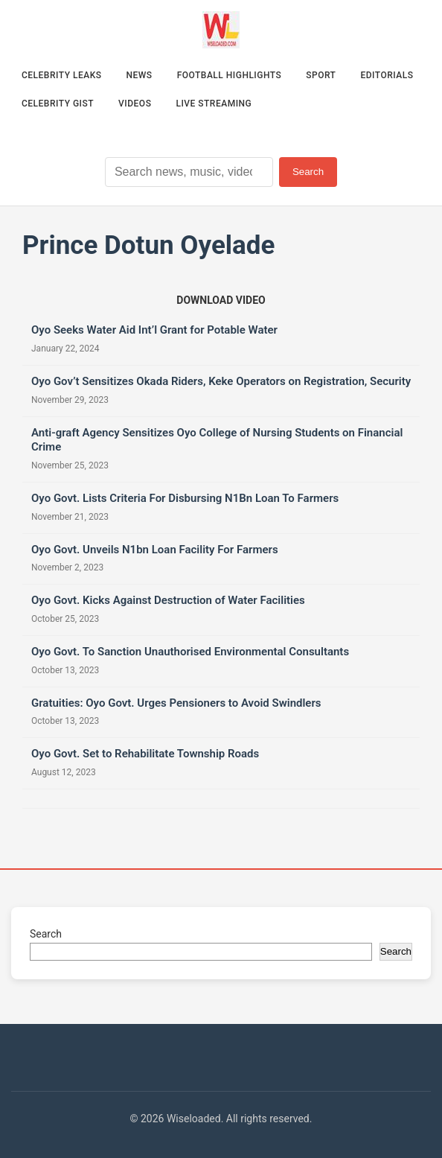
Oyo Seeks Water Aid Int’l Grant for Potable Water (154, 330)
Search (308, 171)
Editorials (386, 75)
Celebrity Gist (58, 103)
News (139, 75)
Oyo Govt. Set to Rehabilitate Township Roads (145, 753)
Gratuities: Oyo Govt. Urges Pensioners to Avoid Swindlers (176, 703)
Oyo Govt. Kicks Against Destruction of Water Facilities (168, 600)
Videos (134, 103)
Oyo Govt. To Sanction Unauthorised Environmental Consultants (190, 651)
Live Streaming (214, 103)
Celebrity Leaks (62, 75)
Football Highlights (229, 75)
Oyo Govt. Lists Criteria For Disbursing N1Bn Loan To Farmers (185, 498)
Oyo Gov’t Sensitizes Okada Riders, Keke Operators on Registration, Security (221, 381)
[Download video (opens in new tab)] (220, 300)
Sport (321, 75)
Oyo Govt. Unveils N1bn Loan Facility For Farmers (154, 549)
